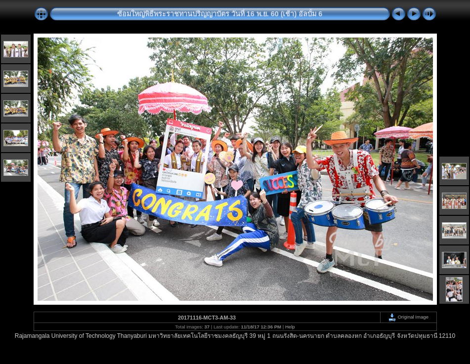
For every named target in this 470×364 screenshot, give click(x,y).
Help (290, 326)
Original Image (408, 317)
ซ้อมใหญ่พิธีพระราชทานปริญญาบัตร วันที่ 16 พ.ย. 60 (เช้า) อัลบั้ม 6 (220, 14)
